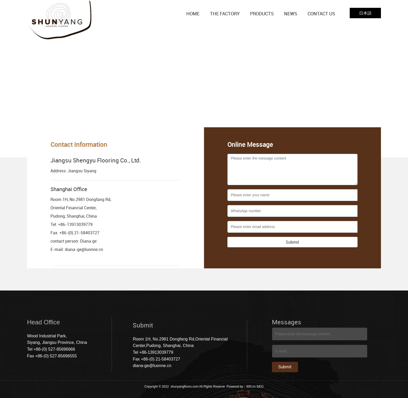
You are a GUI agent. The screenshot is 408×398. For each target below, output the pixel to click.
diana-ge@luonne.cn (84, 249)
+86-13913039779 (75, 224)
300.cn (251, 386)
